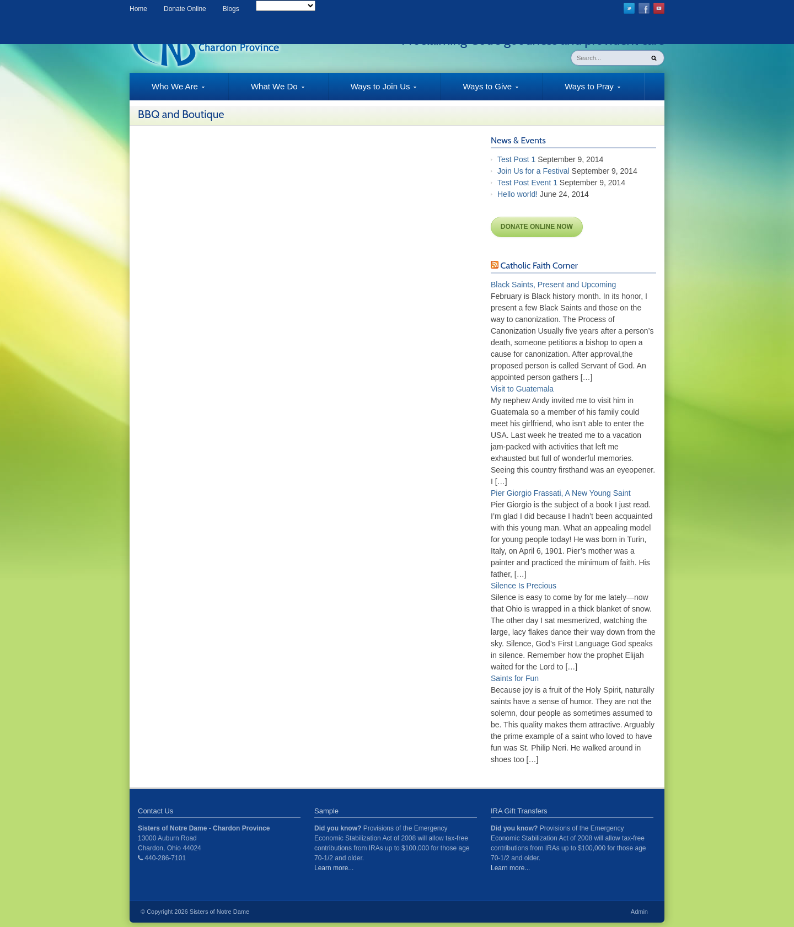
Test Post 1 (516, 159)
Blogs (231, 9)
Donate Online (185, 9)
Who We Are (167, 91)
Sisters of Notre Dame (219, 911)
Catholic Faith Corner (539, 265)
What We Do (266, 91)
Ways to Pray (581, 91)
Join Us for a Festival (533, 171)
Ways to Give (479, 91)
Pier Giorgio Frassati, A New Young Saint (561, 493)
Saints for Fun (515, 678)
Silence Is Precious (523, 585)
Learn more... (333, 868)
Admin (639, 911)
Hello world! (517, 194)
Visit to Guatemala (522, 388)
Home (138, 9)
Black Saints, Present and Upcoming (553, 284)
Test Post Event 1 (527, 182)
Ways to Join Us (373, 91)
